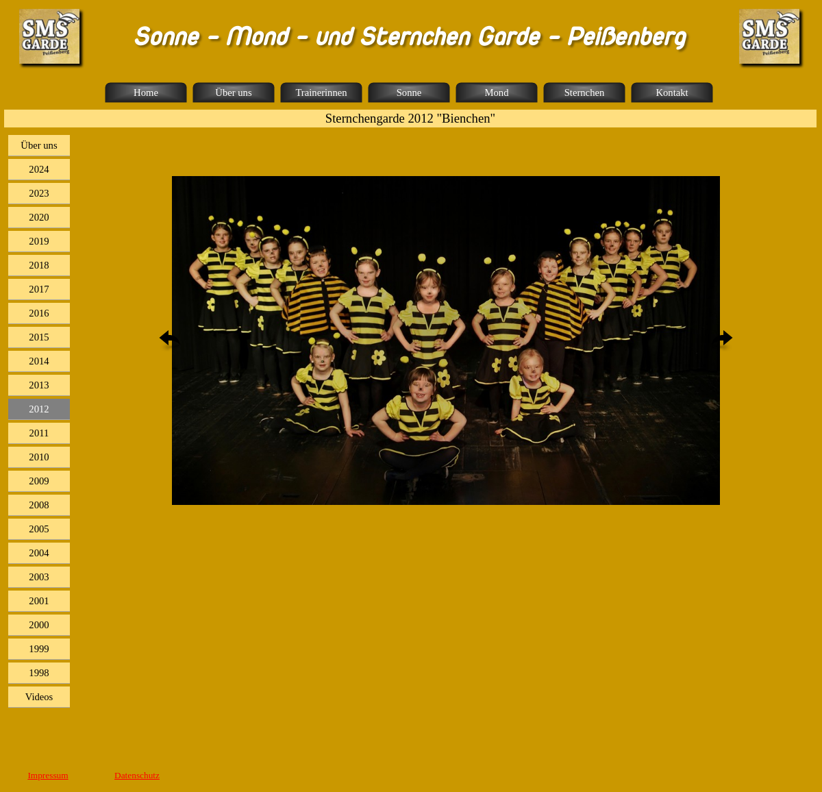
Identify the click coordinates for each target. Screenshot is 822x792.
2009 (39, 480)
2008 (39, 504)
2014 (39, 361)
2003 (39, 576)
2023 (39, 193)
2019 (39, 241)
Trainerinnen (321, 92)
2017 (39, 289)
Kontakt (672, 92)
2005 (39, 528)
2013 (39, 385)
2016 (39, 313)
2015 (39, 337)
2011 (39, 433)
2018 (39, 265)
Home (146, 92)
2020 (39, 217)
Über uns (233, 92)
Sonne (409, 92)
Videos (39, 696)
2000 (39, 624)
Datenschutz (137, 775)
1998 (39, 672)
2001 (39, 600)
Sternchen (584, 92)
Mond (496, 92)
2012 (39, 409)
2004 (39, 552)
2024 (39, 169)
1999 (39, 648)
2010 (39, 456)
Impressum (47, 775)
